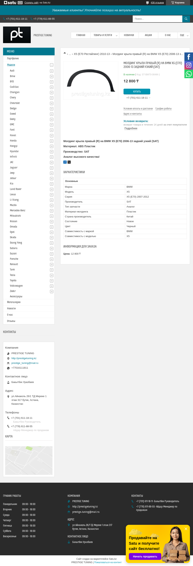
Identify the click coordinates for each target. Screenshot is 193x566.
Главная (80, 35)
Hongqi (14, 146)
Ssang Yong (16, 242)
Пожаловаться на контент (108, 562)
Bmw (12, 76)
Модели (11, 64)
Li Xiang (14, 199)
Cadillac (14, 86)
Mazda (13, 205)
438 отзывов (157, 2)
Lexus (13, 194)
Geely (12, 119)
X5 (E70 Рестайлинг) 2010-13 (92, 53)
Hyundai (14, 151)
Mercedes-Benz (17, 210)
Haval (13, 135)
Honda (13, 140)
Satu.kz (113, 559)
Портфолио (13, 58)
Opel (12, 232)
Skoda (13, 237)
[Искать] (186, 18)
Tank (12, 269)
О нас (168, 35)
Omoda (13, 226)
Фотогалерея (13, 302)
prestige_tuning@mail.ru (24, 363)
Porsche (14, 258)
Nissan (13, 221)
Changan (14, 92)
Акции (148, 35)
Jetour (13, 178)
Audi (12, 70)
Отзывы (11, 321)
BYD (12, 81)
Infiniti (13, 156)
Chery (13, 97)
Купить (137, 91)
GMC (12, 124)
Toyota (13, 280)
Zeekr (13, 291)
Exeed (13, 113)
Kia (11, 183)
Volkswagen (16, 285)
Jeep (12, 172)
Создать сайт (32, 2)
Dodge (13, 108)
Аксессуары (16, 296)
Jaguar (13, 167)
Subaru (13, 248)
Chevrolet (15, 103)
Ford (12, 129)
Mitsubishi (15, 215)
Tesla (12, 275)
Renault (14, 264)
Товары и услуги (103, 35)
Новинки (129, 35)
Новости (11, 308)
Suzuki (13, 253)
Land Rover (15, 189)
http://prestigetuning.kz (23, 358)
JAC (11, 162)
